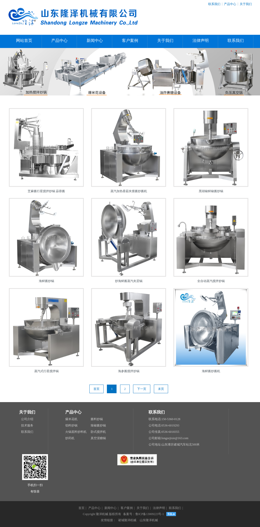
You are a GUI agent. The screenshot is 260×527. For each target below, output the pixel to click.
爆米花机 (71, 419)
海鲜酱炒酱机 (211, 371)
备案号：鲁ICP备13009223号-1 (143, 514)
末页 (161, 389)
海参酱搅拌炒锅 (128, 371)
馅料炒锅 (71, 425)
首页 (96, 389)
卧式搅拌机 (98, 432)
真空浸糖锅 (98, 438)
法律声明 (200, 40)
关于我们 (246, 4)
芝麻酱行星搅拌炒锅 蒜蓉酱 (46, 191)
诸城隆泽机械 (127, 520)
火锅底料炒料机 (76, 432)
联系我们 (214, 4)
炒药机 (69, 438)
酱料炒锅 (97, 419)
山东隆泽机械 (149, 520)
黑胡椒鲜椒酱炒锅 (211, 191)
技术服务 (27, 425)
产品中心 (230, 4)
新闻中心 (95, 40)
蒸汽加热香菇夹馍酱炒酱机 (128, 191)
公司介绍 (27, 419)
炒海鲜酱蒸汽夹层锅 (128, 281)
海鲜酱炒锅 (46, 281)
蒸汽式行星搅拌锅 (46, 371)
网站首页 (24, 40)
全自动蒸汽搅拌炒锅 (211, 281)
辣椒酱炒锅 (98, 425)
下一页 (141, 389)
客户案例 (130, 40)
